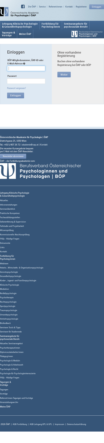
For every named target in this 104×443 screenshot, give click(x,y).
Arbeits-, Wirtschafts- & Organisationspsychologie (21, 267)
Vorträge (4, 393)
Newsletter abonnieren (13, 156)
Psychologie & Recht (9, 369)
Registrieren (81, 6)
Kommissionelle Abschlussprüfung (14, 234)
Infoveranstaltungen (8, 204)
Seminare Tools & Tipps (10, 327)
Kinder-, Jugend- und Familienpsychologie (18, 280)
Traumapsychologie (8, 310)
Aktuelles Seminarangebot (11, 343)
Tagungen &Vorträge (8, 34)
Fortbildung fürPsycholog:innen (51, 25)
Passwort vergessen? (16, 88)
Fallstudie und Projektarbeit (12, 226)
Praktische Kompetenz (10, 213)
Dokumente (5, 243)
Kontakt (69, 6)
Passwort (12, 76)
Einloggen (96, 6)
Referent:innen (55, 6)
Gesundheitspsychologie (10, 276)
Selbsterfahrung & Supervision (13, 221)
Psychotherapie (7, 297)
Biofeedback (5, 323)
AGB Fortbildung (20, 424)
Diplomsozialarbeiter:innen (11, 352)
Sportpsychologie (7, 306)
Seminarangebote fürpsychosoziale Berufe (76, 25)
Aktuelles (4, 200)
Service (42, 6)
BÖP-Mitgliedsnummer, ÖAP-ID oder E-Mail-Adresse (25, 62)
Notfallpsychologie (8, 293)
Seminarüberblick (7, 209)
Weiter (64, 74)
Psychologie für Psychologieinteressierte (18, 373)
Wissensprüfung (7, 230)
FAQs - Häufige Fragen (9, 238)
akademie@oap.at (30, 144)
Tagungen (4, 389)
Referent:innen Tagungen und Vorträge (16, 398)
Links (2, 247)
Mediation (4, 289)
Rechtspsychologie (8, 301)
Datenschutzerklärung (76, 424)
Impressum (59, 424)
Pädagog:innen (6, 356)
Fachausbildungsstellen (10, 217)
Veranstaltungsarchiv (9, 402)
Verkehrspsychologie (9, 318)
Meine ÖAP (25, 34)
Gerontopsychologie (9, 272)
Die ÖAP (32, 6)
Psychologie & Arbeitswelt (11, 364)
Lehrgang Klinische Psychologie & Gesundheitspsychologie (20, 25)
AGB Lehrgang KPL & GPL (41, 424)
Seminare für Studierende (11, 331)
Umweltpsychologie (9, 314)
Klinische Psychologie (9, 284)
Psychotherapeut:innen (10, 347)
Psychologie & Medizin (10, 360)
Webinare (4, 263)
